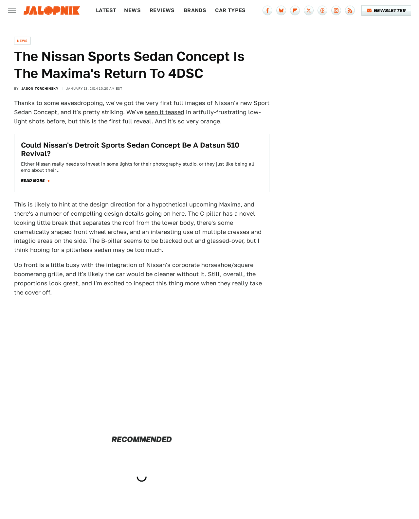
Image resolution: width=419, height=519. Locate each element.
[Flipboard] (295, 10)
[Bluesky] (281, 10)
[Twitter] (309, 10)
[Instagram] (336, 10)
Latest (106, 10)
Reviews (162, 10)
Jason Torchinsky (39, 88)
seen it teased (164, 112)
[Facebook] (267, 10)
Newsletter (386, 10)
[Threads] (322, 10)
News (132, 10)
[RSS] (350, 10)
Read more (33, 181)
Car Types (230, 10)
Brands (195, 10)
